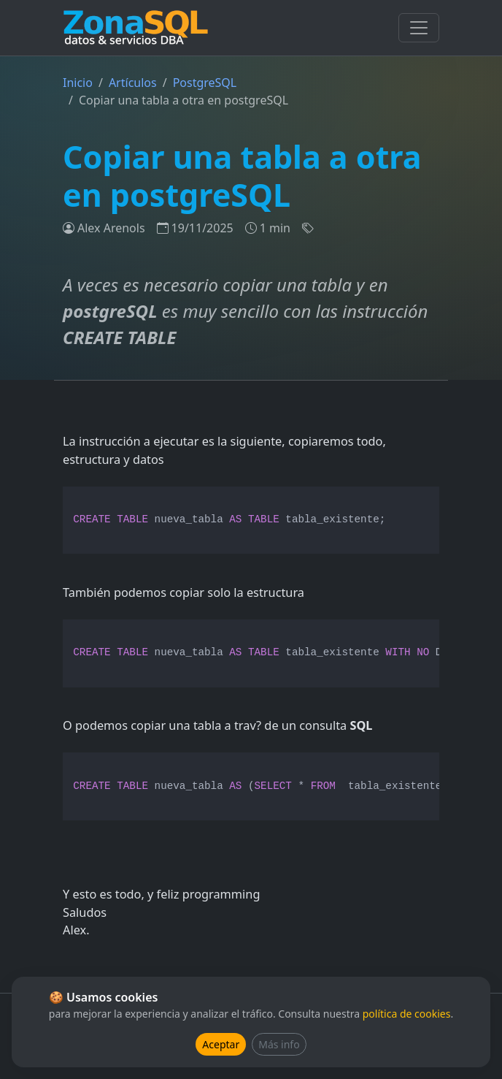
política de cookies (407, 1014)
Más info (278, 1044)
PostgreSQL (205, 83)
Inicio (78, 83)
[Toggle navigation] (418, 27)
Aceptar (220, 1044)
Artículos (133, 83)
